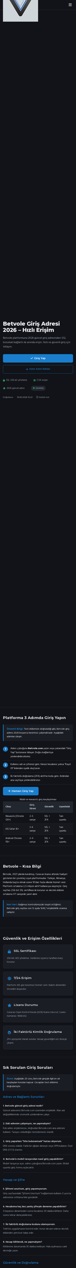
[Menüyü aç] (70, 5)
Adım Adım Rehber (38, 369)
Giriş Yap (38, 358)
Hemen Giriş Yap (21, 791)
